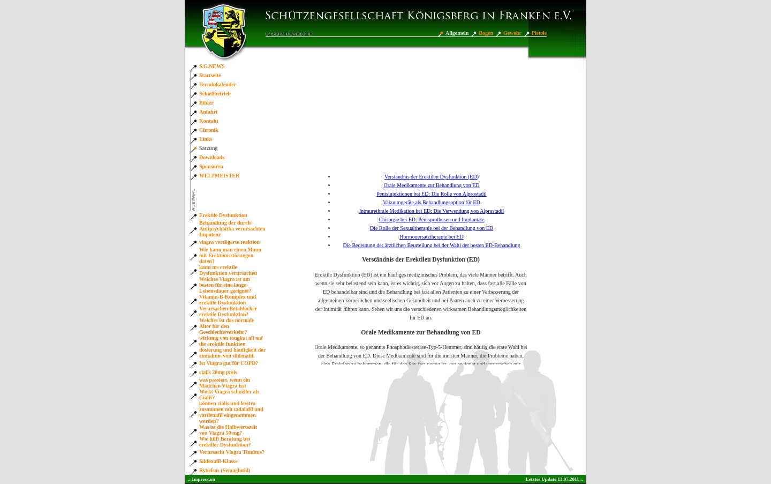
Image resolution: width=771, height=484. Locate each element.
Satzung (208, 148)
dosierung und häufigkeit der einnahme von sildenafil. (232, 353)
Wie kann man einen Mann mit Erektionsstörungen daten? (230, 255)
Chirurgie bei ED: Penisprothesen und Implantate (431, 219)
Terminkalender (217, 84)
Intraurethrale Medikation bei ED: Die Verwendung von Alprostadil (431, 211)
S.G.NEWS (212, 66)
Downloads (211, 157)
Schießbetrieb (215, 93)
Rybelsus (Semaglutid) (225, 470)
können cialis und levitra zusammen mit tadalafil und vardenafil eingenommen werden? (231, 412)
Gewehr (512, 33)
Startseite (210, 75)
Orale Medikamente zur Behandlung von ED (431, 185)
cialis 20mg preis (218, 372)
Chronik (208, 130)
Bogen (486, 33)
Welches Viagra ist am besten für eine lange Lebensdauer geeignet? (225, 285)
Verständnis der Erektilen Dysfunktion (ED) (431, 177)
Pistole (539, 33)
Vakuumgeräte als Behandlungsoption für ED (431, 202)
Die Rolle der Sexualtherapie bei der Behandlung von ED (431, 228)
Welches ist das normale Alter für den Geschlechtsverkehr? (226, 326)
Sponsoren (211, 166)
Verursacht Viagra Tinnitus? (231, 452)
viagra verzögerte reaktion (229, 242)
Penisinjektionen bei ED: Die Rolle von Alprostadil (431, 194)
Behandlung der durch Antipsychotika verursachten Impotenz (232, 228)
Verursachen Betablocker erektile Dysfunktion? (228, 311)
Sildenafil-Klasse (218, 461)
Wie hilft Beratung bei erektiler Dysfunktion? (225, 442)
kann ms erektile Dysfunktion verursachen (228, 270)
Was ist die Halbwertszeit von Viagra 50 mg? (228, 430)
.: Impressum (201, 479)
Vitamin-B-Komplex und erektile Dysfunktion (227, 300)
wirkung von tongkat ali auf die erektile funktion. (231, 341)
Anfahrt (208, 112)
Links (205, 139)
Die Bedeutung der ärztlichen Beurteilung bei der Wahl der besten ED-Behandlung (431, 245)
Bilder (206, 103)
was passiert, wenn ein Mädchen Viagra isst (224, 383)
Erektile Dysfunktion (223, 215)
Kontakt (208, 121)
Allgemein (456, 33)
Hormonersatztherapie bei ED (431, 237)
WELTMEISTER (219, 175)
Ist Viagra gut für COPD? (228, 363)
